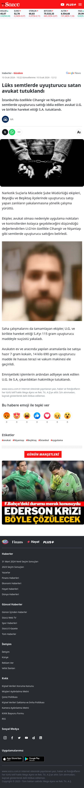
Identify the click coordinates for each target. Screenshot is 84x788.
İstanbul (44, 440)
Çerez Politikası (10, 696)
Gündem (18, 73)
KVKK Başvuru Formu (13, 713)
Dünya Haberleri (10, 594)
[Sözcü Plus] (48, 542)
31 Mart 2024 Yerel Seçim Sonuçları (20, 561)
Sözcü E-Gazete (10, 628)
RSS (4, 718)
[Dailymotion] (33, 738)
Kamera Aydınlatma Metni (15, 707)
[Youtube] (26, 738)
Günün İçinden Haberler (14, 612)
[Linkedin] (40, 738)
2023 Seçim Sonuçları (13, 566)
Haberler (7, 554)
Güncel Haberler (12, 604)
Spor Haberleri (9, 623)
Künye (5, 657)
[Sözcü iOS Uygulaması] (12, 758)
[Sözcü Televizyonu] (5, 542)
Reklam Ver (8, 662)
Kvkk (5, 678)
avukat (7, 440)
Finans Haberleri (10, 577)
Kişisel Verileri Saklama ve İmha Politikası (23, 702)
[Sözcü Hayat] (33, 542)
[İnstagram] (5, 738)
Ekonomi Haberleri (11, 583)
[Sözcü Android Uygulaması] (34, 758)
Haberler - (7, 73)
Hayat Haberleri (10, 588)
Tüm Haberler (9, 634)
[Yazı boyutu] (79, 132)
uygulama (57, 440)
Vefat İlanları (8, 668)
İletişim (7, 644)
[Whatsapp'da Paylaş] (12, 132)
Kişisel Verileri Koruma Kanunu (18, 686)
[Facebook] (12, 738)
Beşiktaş (32, 440)
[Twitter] (19, 738)
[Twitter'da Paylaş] (5, 132)
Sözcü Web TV (9, 617)
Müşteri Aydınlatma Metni (15, 691)
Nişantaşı (19, 440)
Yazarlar (6, 572)
